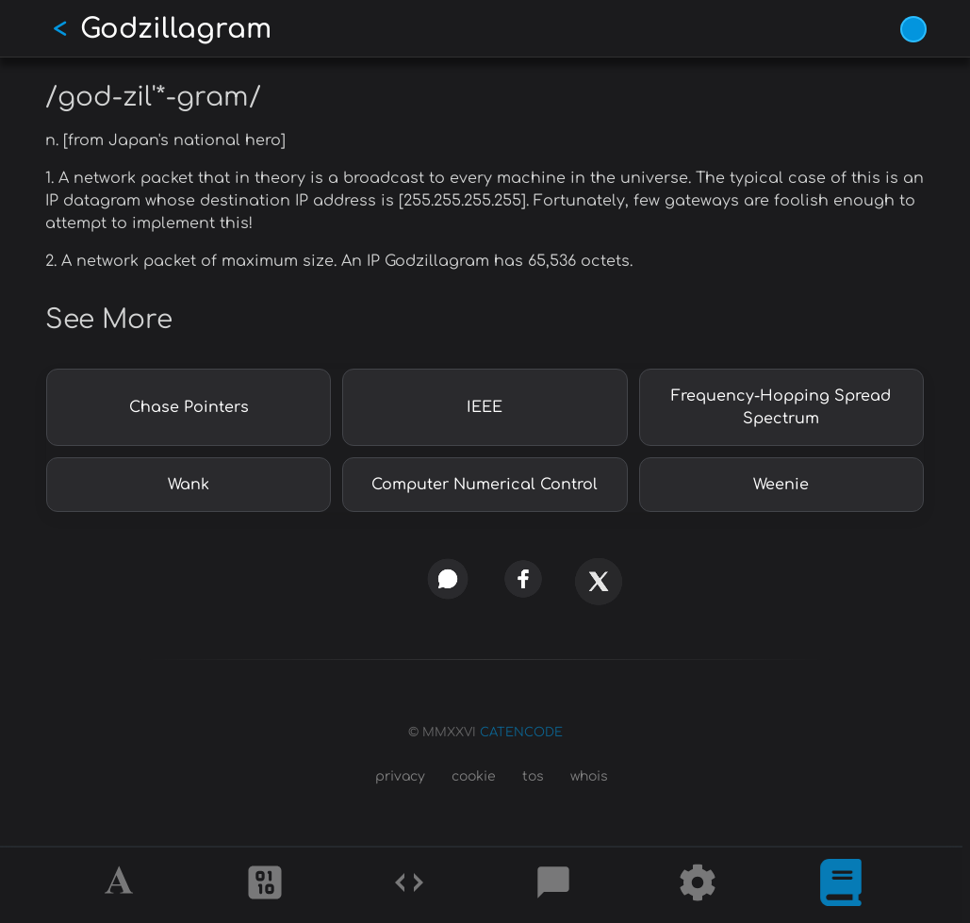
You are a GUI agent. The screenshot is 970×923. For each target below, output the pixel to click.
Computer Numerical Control (484, 484)
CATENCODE (521, 732)
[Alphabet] (121, 885)
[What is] (841, 885)
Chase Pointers (189, 407)
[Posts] (553, 885)
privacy (400, 776)
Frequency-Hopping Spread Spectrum (781, 407)
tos (533, 776)
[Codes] (409, 885)
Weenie (781, 484)
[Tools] (697, 885)
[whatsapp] (447, 579)
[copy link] (372, 578)
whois (589, 776)
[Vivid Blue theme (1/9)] (913, 29)
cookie (474, 776)
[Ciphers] (265, 885)
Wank (188, 484)
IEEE (484, 407)
